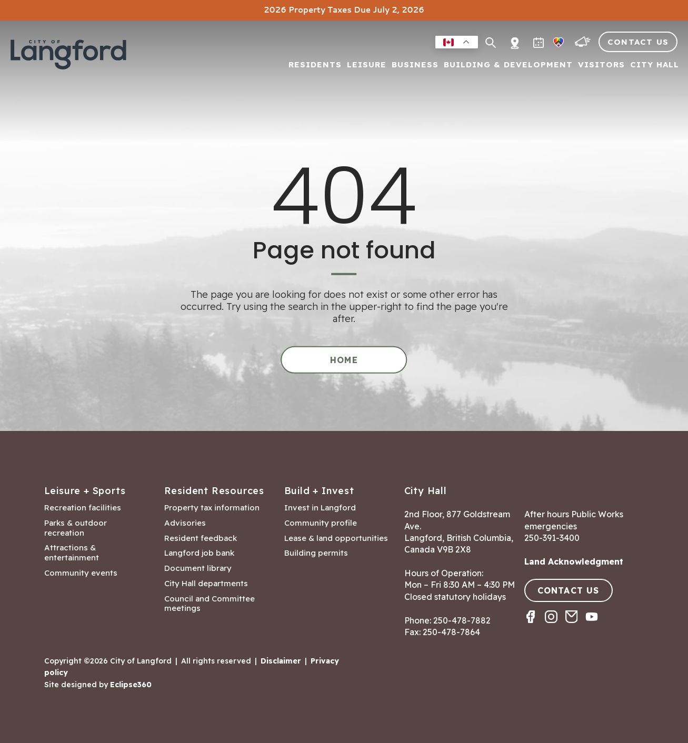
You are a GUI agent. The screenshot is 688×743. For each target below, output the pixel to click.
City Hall (654, 65)
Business (415, 65)
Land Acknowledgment (573, 561)
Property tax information (212, 508)
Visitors (601, 65)
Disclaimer (281, 661)
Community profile (320, 523)
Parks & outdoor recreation (75, 528)
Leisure (366, 65)
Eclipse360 (131, 684)
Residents (315, 65)
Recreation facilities (82, 508)
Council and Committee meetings (209, 604)
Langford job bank (199, 553)
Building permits (316, 553)
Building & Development (508, 65)
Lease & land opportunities (336, 538)
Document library (198, 568)
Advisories (185, 523)
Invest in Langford (320, 508)
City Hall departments (206, 583)
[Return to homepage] (68, 58)
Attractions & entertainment (71, 553)
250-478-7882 (462, 620)
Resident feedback (200, 538)
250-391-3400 (552, 538)
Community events (80, 573)
